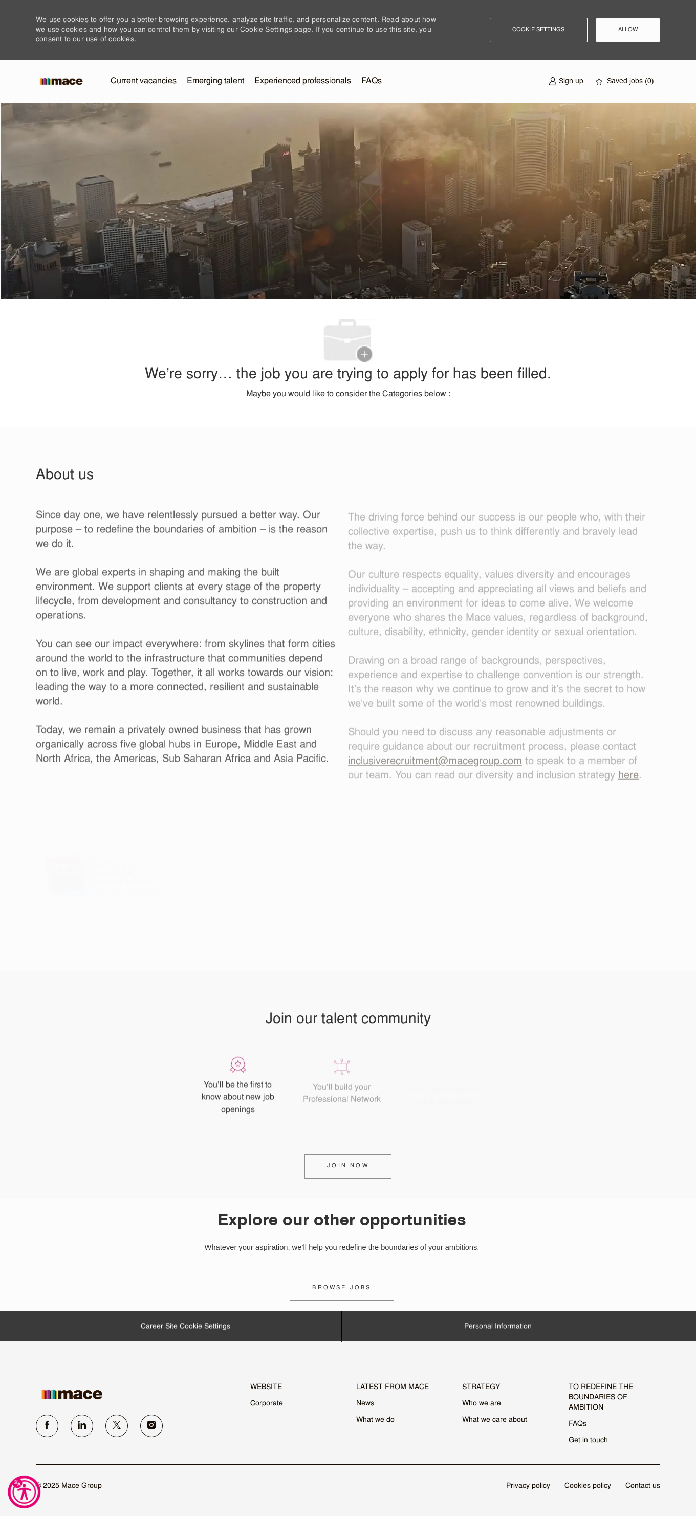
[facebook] (47, 1426)
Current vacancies (144, 81)
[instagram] (151, 1426)
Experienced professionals (302, 81)
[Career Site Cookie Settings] (185, 1330)
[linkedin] (82, 1426)
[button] (539, 30)
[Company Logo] (61, 81)
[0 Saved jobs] (625, 81)
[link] (342, 1288)
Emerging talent (215, 81)
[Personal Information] (498, 1330)
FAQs (371, 81)
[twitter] (116, 1426)
